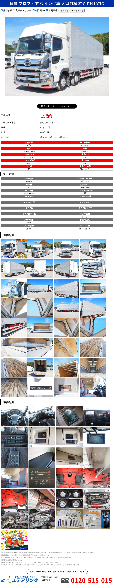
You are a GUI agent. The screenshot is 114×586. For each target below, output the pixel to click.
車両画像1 (39, 10)
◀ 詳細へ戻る (77, 10)
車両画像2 (52, 10)
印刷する (64, 10)
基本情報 (6, 10)
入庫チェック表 (22, 10)
